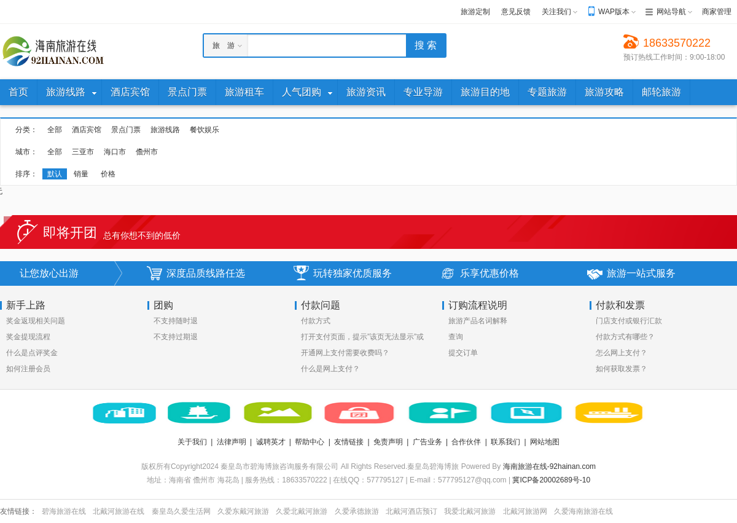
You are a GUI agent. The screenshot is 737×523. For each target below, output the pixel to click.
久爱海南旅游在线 (583, 511)
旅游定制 (475, 11)
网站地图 (545, 442)
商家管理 (716, 11)
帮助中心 (309, 442)
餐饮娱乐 (204, 129)
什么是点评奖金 (32, 352)
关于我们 (192, 442)
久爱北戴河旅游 (301, 511)
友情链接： (18, 511)
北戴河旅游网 (525, 511)
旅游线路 (165, 129)
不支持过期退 (176, 336)
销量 (81, 174)
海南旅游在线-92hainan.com (549, 466)
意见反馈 (516, 11)
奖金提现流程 (28, 336)
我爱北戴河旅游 (470, 511)
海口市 (115, 151)
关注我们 (556, 11)
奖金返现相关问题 (35, 321)
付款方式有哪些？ (625, 336)
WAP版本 (614, 11)
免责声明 (388, 442)
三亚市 (83, 151)
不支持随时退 (176, 321)
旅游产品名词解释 (477, 321)
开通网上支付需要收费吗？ (345, 352)
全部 (54, 129)
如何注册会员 (28, 368)
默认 (54, 174)
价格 (108, 174)
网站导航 (671, 11)
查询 (455, 336)
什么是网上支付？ (330, 368)
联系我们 (505, 442)
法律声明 (231, 442)
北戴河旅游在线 (118, 511)
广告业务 (427, 442)
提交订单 (463, 352)
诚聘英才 (271, 442)
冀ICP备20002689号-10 (551, 480)
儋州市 (147, 151)
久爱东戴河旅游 (243, 511)
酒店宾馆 (86, 129)
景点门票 (126, 129)
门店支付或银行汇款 (629, 321)
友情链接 (349, 442)
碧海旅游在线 (64, 511)
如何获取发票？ (621, 368)
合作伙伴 (466, 442)
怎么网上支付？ (621, 352)
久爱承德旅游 (357, 511)
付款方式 (315, 321)
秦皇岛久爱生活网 (181, 511)
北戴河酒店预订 (411, 511)
